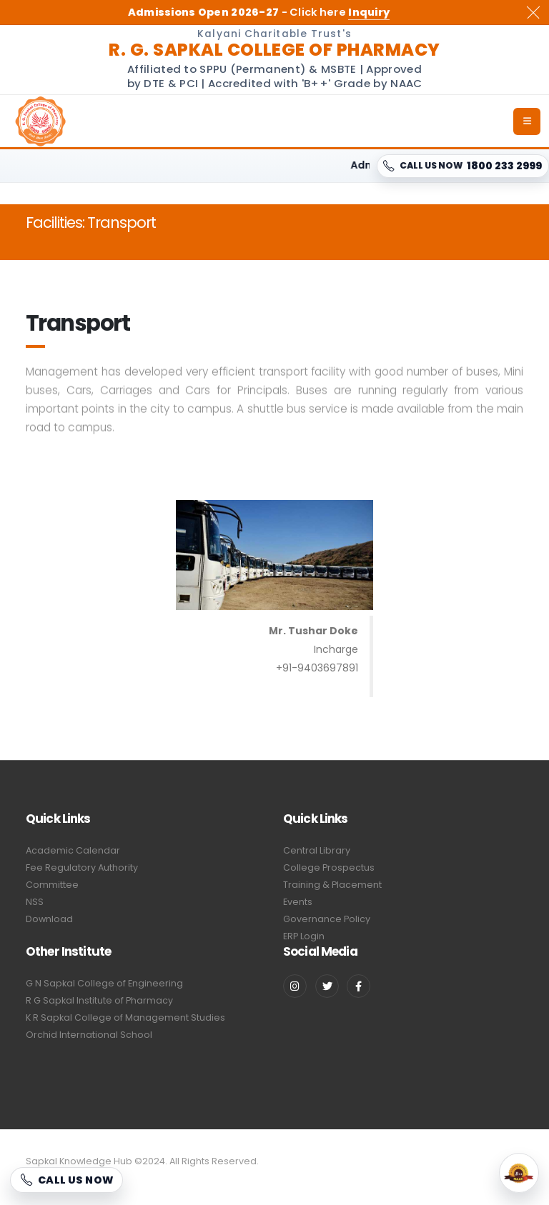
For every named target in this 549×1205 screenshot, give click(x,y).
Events (297, 902)
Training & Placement (332, 885)
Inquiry (369, 12)
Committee (52, 885)
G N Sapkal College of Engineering (104, 983)
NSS (35, 902)
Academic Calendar (73, 850)
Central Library (316, 850)
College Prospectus (329, 867)
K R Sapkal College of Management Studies (125, 1017)
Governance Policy (326, 919)
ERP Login (304, 936)
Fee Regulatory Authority (82, 867)
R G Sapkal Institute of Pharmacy (99, 1000)
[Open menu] (526, 121)
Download (49, 919)
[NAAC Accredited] (519, 1173)
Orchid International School (89, 1035)
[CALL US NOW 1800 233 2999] (463, 166)
